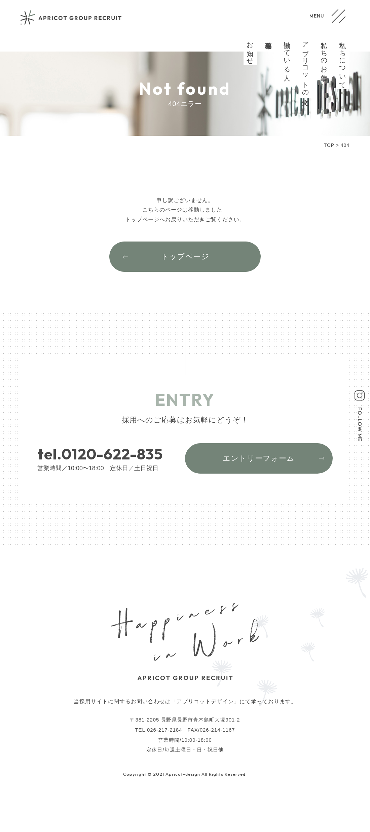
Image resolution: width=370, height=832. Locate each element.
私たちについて (342, 61)
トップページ (185, 256)
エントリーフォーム (259, 458)
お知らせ (250, 49)
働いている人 (287, 53)
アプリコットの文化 (305, 65)
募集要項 (268, 37)
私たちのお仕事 (324, 53)
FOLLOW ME (360, 424)
